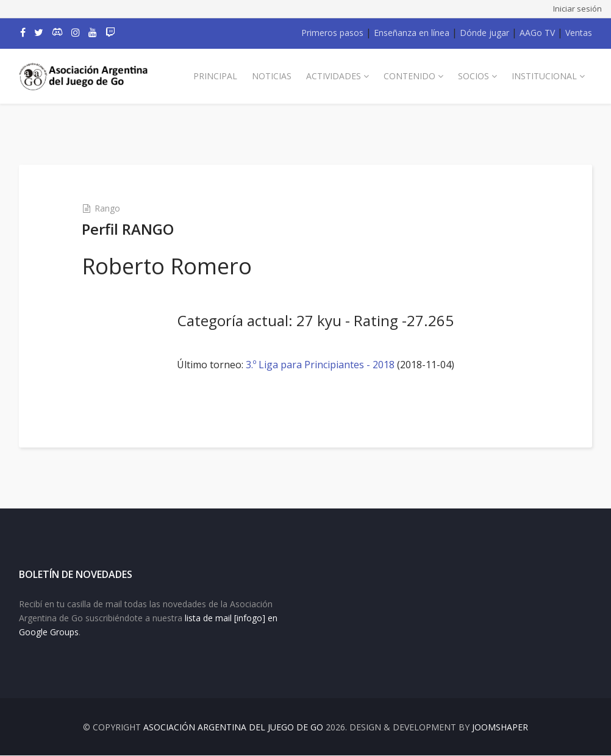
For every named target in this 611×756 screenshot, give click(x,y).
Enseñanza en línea (411, 32)
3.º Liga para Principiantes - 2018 (320, 364)
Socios (473, 76)
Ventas (578, 32)
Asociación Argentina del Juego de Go (233, 727)
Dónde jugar (484, 32)
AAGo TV (537, 32)
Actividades (333, 76)
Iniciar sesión (577, 8)
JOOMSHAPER (500, 727)
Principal (215, 76)
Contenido (409, 76)
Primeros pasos (332, 32)
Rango (107, 208)
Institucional (544, 76)
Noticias (271, 76)
